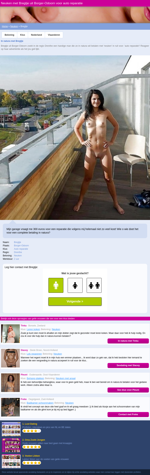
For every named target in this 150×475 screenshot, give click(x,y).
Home (5, 26)
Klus (22, 35)
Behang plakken (35, 378)
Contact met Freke (128, 414)
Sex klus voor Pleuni (128, 390)
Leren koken (33, 329)
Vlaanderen (54, 35)
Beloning (9, 35)
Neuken (14, 26)
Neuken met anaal (66, 378)
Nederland (36, 35)
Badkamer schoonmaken (40, 402)
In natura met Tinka (128, 341)
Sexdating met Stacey (128, 365)
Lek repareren (34, 353)
